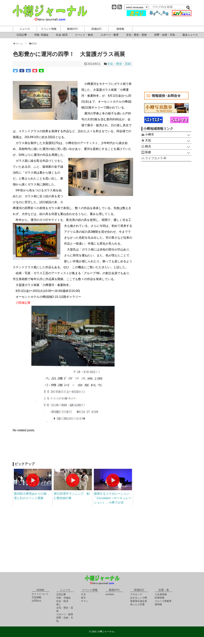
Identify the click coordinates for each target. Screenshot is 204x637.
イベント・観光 (84, 34)
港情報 (120, 28)
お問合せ (36, 600)
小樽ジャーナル (50, 13)
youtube (110, 594)
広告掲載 (36, 597)
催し (58, 604)
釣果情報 (159, 597)
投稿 (33, 43)
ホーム (19, 43)
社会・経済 (62, 601)
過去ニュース (190, 34)
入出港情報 (161, 594)
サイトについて (40, 594)
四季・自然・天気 (164, 34)
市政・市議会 (63, 597)
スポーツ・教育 (110, 34)
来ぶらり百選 (137, 604)
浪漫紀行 (96, 28)
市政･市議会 (41, 34)
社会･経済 (62, 34)
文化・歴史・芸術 (136, 34)
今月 (83, 594)
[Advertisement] (73, 449)
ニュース (25, 28)
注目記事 (21, 34)
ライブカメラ (155, 158)
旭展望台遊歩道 (138, 601)
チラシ (84, 601)
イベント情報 (48, 28)
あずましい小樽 (138, 597)
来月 (83, 597)
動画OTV (72, 28)
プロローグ (136, 594)
